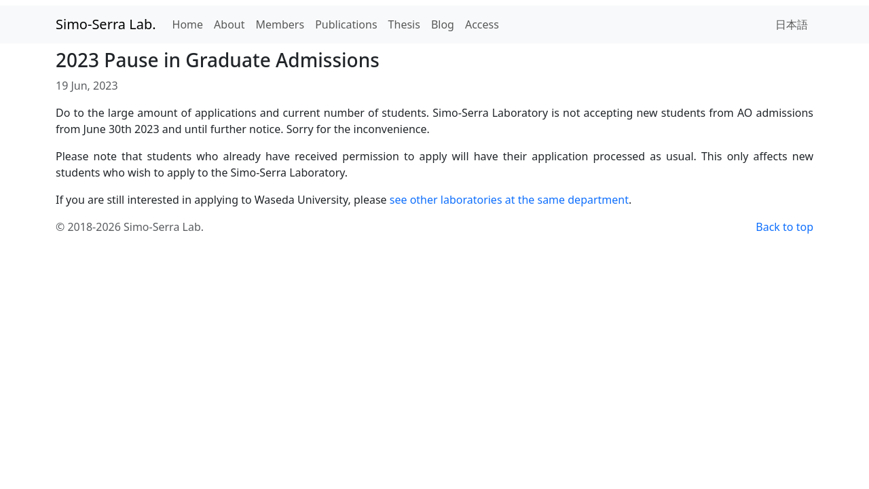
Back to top (784, 226)
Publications (346, 24)
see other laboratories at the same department (509, 199)
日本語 (791, 24)
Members (280, 24)
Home (188, 24)
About (229, 24)
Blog (442, 24)
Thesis (404, 24)
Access (482, 24)
